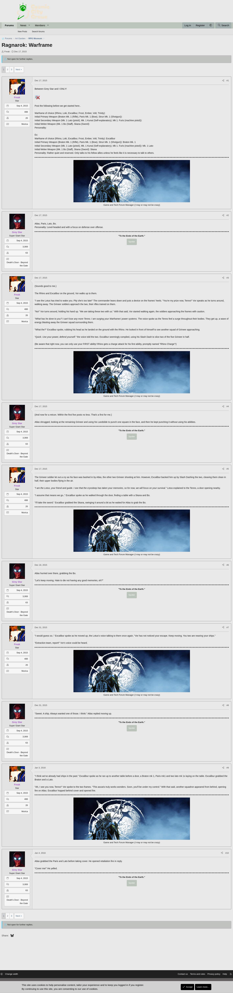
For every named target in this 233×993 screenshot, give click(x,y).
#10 (211, 867)
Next (33, 69)
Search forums (38, 31)
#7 (212, 638)
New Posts (22, 31)
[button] (44, 25)
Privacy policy (195, 974)
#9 (212, 782)
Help (207, 974)
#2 (212, 215)
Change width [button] (29, 974)
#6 (212, 576)
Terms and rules (179, 974)
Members (55, 25)
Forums (24, 25)
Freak (22, 51)
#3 (212, 278)
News (39, 25)
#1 (212, 80)
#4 (212, 413)
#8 (212, 720)
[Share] (208, 80)
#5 (212, 476)
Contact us (165, 974)
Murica (40, 124)
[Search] (208, 25)
